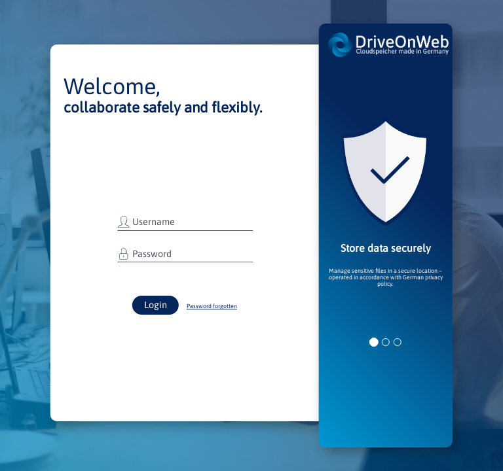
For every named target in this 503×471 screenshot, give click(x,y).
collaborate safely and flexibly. (163, 107)
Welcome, (112, 86)
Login (155, 305)
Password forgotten (212, 306)
